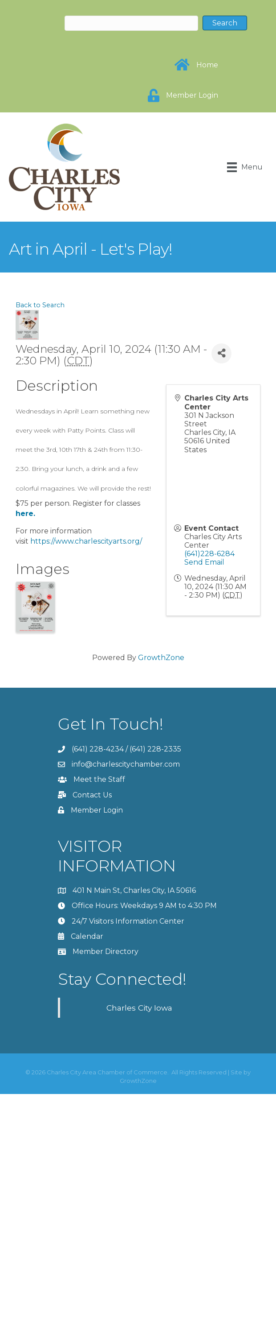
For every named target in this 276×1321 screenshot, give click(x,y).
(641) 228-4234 (98, 749)
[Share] (221, 353)
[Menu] (245, 167)
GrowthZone (161, 657)
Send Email (204, 562)
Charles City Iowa (139, 1007)
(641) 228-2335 (155, 749)
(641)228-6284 (209, 553)
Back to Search (40, 305)
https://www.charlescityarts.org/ (86, 541)
